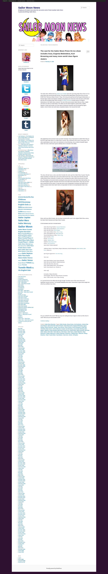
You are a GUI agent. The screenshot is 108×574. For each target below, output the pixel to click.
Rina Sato (87, 330)
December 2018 (21, 429)
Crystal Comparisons (23, 279)
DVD (30, 204)
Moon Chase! (21, 286)
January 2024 (21, 349)
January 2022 (21, 377)
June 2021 (20, 387)
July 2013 (20, 519)
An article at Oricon (66, 100)
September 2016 (21, 466)
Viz (33, 268)
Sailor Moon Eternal (24, 244)
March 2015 (20, 491)
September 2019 (21, 416)
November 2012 (21, 531)
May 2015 (20, 489)
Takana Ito (80, 333)
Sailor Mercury (57, 331)
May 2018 (20, 438)
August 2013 (21, 518)
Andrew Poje (60, 235)
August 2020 (21, 401)
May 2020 (20, 405)
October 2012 (21, 532)
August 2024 (21, 342)
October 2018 (21, 431)
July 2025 (20, 335)
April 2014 (20, 507)
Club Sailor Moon (22, 276)
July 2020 (20, 402)
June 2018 (20, 437)
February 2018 (21, 443)
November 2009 (21, 549)
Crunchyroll (20, 278)
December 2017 (21, 445)
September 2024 (21, 341)
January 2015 (21, 494)
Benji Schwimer (60, 325)
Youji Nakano (59, 335)
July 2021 (20, 385)
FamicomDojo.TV (12, 0)
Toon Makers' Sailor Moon (24, 186)
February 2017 (21, 459)
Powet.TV (5, 0)
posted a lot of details (61, 93)
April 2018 (20, 440)
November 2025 (21, 332)
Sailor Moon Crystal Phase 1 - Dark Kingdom (25, 234)
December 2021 (21, 378)
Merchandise (21, 175)
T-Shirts (28, 263)
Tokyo (47, 335)
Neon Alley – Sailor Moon (23, 290)
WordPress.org (21, 562)
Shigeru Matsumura (51, 333)
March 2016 (20, 475)
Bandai (26, 197)
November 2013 (21, 514)
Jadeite (55, 327)
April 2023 (20, 359)
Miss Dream (20, 285)
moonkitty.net (21, 287)
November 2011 (21, 542)
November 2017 (21, 447)
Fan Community (21, 172)
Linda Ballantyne (27, 209)
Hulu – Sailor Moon (22, 282)
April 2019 (20, 423)
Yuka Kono (65, 335)
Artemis (20, 197)
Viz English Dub (24, 270)
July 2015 (20, 486)
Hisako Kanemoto (49, 327)
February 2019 (21, 426)
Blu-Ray (31, 197)
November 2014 (21, 497)
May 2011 (20, 546)
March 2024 (20, 346)
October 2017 (21, 448)
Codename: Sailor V (22, 168)
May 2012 (20, 539)
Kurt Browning (59, 253)
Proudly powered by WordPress (54, 568)
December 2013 (21, 512)
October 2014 (21, 499)
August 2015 (21, 485)
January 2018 (21, 444)
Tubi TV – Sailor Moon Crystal (24, 314)
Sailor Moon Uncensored (23, 303)
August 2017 (21, 451)
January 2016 (21, 478)
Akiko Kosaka (63, 324)
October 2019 (21, 415)
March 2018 (20, 441)
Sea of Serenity (21, 311)
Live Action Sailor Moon (23, 174)
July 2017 (20, 452)
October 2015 (21, 482)
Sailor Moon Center (22, 297)
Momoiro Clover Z (27, 211)
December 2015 (21, 479)
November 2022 (21, 366)
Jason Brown (50, 238)
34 (88, 51)
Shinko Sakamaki (60, 333)
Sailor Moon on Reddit (23, 301)
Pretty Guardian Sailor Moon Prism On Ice (59, 330)
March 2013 (20, 525)
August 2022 (21, 367)
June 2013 (20, 521)
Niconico (20, 293)
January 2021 (21, 394)
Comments (21, 560)
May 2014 (20, 505)
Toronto (24, 265)
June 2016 (20, 471)
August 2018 (21, 434)
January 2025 (21, 338)
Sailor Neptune (27, 253)
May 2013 (20, 522)
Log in (19, 557)
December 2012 (21, 529)
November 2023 (21, 352)
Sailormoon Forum (22, 308)
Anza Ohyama (43, 325)
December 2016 (21, 462)
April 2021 (20, 390)
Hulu (20, 207)
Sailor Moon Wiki (22, 304)
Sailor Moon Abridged (23, 296)
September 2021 (21, 383)
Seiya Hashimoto (51, 243)
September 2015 (21, 483)
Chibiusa (22, 199)
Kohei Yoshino (80, 248)
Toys (19, 188)
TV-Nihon (20, 315)
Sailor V (20, 260)
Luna (20, 211)
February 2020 (21, 409)
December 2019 (21, 412)
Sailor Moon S (23, 247)
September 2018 (21, 433)
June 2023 (20, 356)
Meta (19, 176)
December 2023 (21, 350)
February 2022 (21, 376)
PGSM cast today (22, 294)
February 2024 (21, 348)
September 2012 (21, 533)
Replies (75, 335)
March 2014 (20, 508)
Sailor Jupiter (43, 331)
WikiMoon (20, 317)
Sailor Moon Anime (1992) (24, 182)
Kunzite (63, 328)
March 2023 (20, 360)
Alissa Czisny (59, 232)
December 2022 (21, 364)
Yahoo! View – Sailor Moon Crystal (25, 319)
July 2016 (20, 469)
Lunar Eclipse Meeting (78, 328)
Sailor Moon (64, 331)
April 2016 (20, 473)
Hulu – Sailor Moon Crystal (24, 283)
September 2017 (21, 450)
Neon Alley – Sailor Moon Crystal (25, 292)
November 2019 (21, 413)
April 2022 (20, 373)
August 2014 (21, 501)
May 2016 (20, 472)
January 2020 (21, 410)
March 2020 (20, 408)
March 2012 (20, 540)
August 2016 (21, 468)
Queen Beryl (73, 330)
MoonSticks (20, 289)
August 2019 (21, 418)
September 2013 (21, 517)
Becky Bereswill (59, 233)
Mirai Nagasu (57, 230)
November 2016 (21, 464)
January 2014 (21, 511)
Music (20, 213)
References (20, 180)
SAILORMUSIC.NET (22, 310)
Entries (21, 559)
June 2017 (20, 454)
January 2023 (21, 363)
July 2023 (20, 355)
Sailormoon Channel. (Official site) (25, 307)
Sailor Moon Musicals (50, 324)
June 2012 (20, 538)
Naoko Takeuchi (25, 213)
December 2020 (21, 395)
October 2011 (21, 543)
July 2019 (20, 419)
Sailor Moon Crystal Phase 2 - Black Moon (25, 238)
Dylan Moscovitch (52, 241)
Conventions (21, 169)
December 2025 (21, 331)
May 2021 (20, 388)
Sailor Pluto (22, 255)
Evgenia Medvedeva (61, 227)
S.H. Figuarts (31, 215)
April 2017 (20, 457)
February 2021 (21, 392)
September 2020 (21, 399)
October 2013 (21, 515)
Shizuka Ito (68, 333)
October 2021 (21, 381)
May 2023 (20, 357)
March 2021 (20, 391)
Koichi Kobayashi (76, 327)
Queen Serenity (80, 330)
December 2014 (21, 496)
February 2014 (21, 510)
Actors (19, 167)
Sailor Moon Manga (22, 183)
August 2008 (21, 550)
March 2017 (20, 458)
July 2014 (20, 503)
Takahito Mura (51, 240)
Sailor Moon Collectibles (23, 298)
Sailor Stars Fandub (22, 306)
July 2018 (20, 436)
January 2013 (21, 528)
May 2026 (20, 328)
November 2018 (21, 430)
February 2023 (21, 362)
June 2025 (20, 336)
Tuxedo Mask (52, 335)
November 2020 (21, 397)
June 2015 (20, 487)
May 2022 (20, 371)
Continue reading (45, 320)
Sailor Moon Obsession (23, 300)
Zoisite (70, 335)
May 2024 (20, 345)
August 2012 (21, 535)
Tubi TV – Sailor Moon (23, 312)
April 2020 (20, 406)
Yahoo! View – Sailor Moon (24, 318)
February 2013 (21, 526)
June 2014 (20, 504)
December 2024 (21, 339)
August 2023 (21, 353)
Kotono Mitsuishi (57, 328)
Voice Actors (21, 190)
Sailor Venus (71, 331)
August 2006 (21, 552)
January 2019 (21, 427)
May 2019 (20, 422)
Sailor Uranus (27, 258)
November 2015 (21, 480)
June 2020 (20, 404)
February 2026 (21, 329)
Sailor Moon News (30, 0)
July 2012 (20, 536)
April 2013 (20, 524)
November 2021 (21, 380)
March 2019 (20, 424)
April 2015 (20, 490)
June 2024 (20, 343)
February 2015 (21, 493)
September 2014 (21, 500)
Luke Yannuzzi (21, 136)
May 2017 (20, 455)
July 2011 (20, 545)
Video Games (21, 189)
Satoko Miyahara (60, 228)
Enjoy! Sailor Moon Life (23, 280)
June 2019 (20, 420)
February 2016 (21, 476)
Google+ (26, 118)
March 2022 (20, 374)
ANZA (52, 236)
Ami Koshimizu (77, 324)
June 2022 (20, 370)
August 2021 (21, 384)
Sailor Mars (50, 331)
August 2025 (21, 334)
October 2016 (21, 465)
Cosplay (20, 171)
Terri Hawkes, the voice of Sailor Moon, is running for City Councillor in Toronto (26, 137)
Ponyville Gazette (21, 0)
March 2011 (20, 547)
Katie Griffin (25, 207)
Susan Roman (22, 263)
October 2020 (21, 398)
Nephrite (47, 330)
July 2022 (20, 369)
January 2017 (21, 461)
